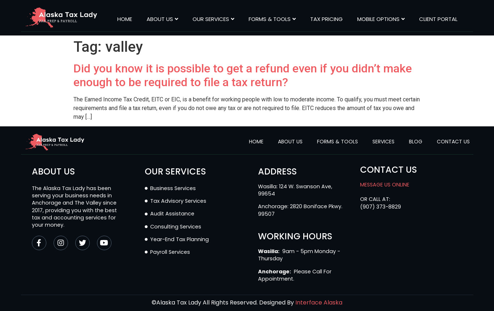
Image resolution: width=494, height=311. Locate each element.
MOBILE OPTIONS (381, 19)
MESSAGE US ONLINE (384, 184)
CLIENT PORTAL (438, 19)
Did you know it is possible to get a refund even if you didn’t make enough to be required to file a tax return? (242, 75)
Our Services (213, 19)
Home (124, 19)
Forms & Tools (272, 19)
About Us (162, 19)
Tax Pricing (326, 19)
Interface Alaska (318, 302)
